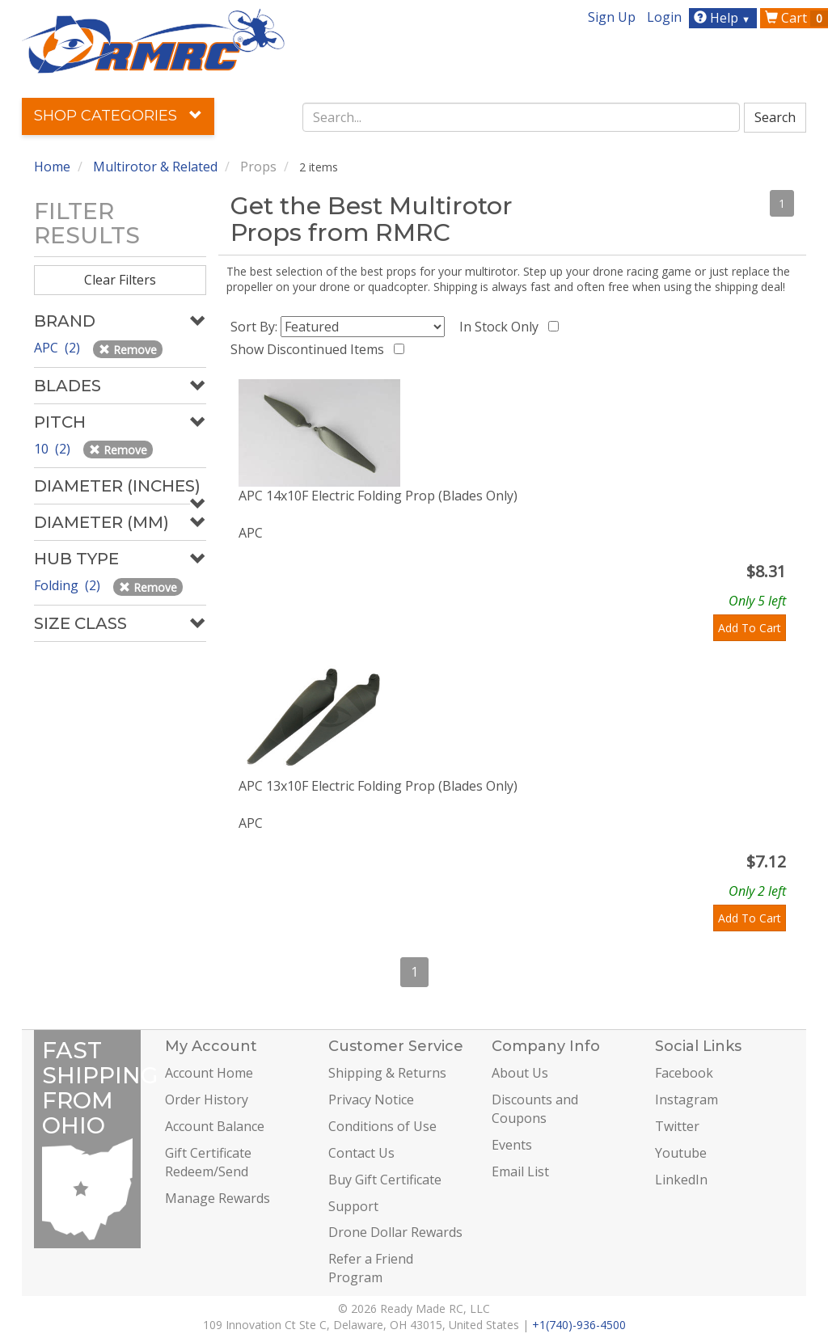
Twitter (677, 1126)
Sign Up (612, 17)
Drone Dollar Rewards (395, 1232)
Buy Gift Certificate (384, 1179)
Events (512, 1145)
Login (664, 17)
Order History (206, 1099)
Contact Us (361, 1153)
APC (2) (58, 348)
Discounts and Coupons (535, 1109)
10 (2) (54, 449)
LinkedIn (681, 1179)
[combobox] (521, 117)
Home (52, 166)
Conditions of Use (382, 1126)
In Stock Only (502, 327)
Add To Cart (749, 627)
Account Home (209, 1073)
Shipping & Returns (387, 1073)
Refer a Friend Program (370, 1268)
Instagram (686, 1099)
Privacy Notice (371, 1099)
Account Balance (214, 1126)
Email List (520, 1171)
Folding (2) (69, 585)
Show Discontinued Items (310, 349)
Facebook (684, 1073)
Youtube (681, 1153)
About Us (520, 1073)
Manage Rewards (217, 1198)
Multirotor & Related (155, 166)
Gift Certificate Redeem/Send (208, 1162)
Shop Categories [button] (118, 116)
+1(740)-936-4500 (579, 1324)
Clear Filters (120, 280)
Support (353, 1206)
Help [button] (724, 18)
